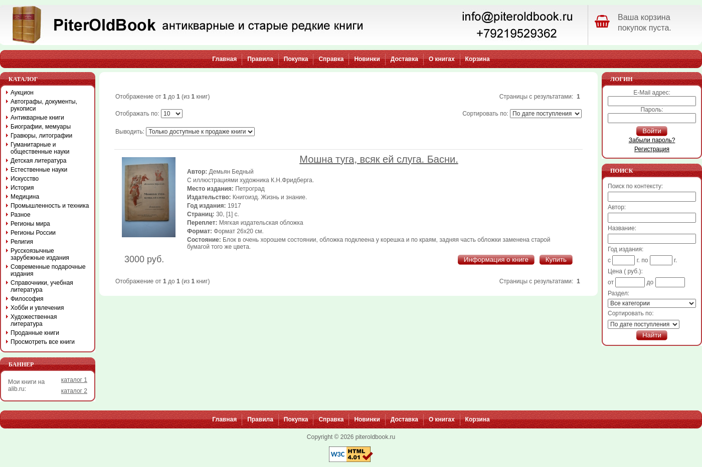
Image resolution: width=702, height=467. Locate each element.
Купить (556, 259)
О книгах (442, 59)
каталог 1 (74, 379)
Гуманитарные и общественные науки (40, 148)
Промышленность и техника (50, 205)
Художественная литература (34, 320)
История (22, 187)
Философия (27, 298)
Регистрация (651, 149)
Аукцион (22, 92)
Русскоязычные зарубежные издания (40, 254)
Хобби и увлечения (37, 307)
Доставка (404, 59)
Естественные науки (39, 169)
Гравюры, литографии (41, 135)
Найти (651, 335)
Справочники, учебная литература (42, 286)
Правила (260, 59)
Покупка (296, 59)
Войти (651, 131)
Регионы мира (30, 223)
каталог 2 (74, 390)
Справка (330, 59)
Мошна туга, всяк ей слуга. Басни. (378, 159)
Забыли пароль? (652, 140)
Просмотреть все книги (43, 341)
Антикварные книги (37, 117)
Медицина (25, 196)
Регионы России (33, 232)
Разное (21, 214)
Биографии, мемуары (41, 126)
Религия (22, 241)
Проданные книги (35, 332)
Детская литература (38, 160)
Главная (224, 59)
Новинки (367, 59)
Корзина (477, 59)
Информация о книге (496, 259)
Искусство (25, 178)
